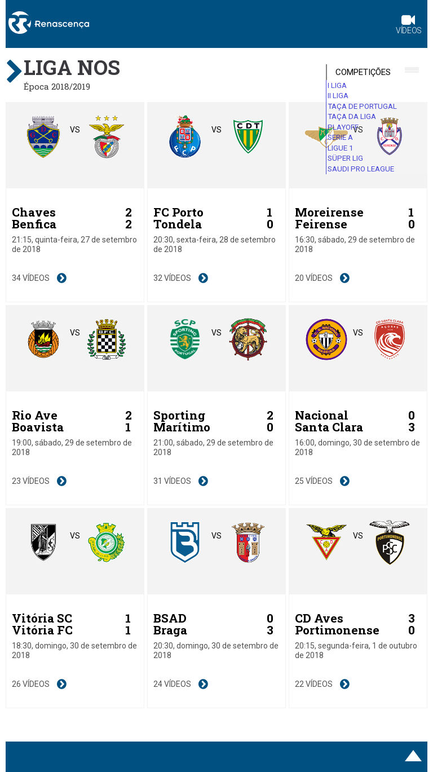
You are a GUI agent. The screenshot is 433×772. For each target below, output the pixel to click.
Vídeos (409, 25)
